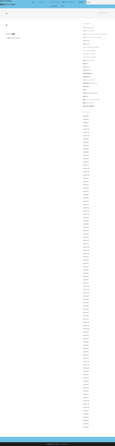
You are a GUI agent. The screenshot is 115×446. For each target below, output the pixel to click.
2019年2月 (86, 394)
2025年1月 (86, 165)
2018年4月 (86, 427)
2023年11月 (86, 211)
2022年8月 (86, 260)
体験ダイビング (87, 60)
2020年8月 (86, 335)
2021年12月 (86, 286)
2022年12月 (86, 247)
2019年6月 (86, 381)
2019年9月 (86, 371)
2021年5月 (86, 309)
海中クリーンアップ (88, 80)
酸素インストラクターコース (90, 99)
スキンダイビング (87, 54)
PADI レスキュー (87, 27)
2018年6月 (86, 420)
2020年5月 (86, 345)
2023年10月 (86, 214)
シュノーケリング (54, 2)
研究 (84, 90)
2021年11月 (86, 289)
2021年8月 (86, 299)
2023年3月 (86, 237)
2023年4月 (86, 234)
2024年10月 (86, 175)
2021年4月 (86, 312)
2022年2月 (86, 280)
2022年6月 (86, 266)
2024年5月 (86, 191)
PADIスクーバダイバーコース (90, 37)
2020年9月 (86, 332)
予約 (62, 6)
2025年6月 (86, 149)
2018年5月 (86, 424)
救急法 (84, 63)
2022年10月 (86, 253)
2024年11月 (86, 172)
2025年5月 (86, 152)
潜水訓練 (85, 86)
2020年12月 (86, 322)
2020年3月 (86, 352)
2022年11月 (86, 250)
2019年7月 (86, 378)
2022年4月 (86, 273)
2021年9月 (86, 296)
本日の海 (85, 70)
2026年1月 (86, 126)
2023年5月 (86, 230)
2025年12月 (86, 129)
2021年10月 (86, 293)
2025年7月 (86, 145)
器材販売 (80, 2)
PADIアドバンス (87, 31)
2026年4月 (86, 116)
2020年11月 (86, 325)
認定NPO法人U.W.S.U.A (89, 93)
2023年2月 (86, 240)
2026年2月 (86, 122)
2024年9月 (86, 178)
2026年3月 (86, 119)
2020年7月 (86, 338)
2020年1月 (86, 358)
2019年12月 (86, 361)
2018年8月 (86, 414)
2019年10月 (86, 368)
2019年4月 (86, 388)
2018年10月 (86, 407)
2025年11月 (86, 132)
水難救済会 (86, 77)
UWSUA (85, 40)
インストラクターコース (89, 47)
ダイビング (42, 2)
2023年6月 (86, 227)
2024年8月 (86, 181)
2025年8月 (86, 142)
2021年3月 (86, 315)
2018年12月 (86, 401)
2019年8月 (86, 374)
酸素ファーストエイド (68, 2)
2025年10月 (86, 136)
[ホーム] (99, 13)
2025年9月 (86, 139)
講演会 (84, 96)
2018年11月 (86, 404)
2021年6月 (86, 306)
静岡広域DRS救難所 (88, 106)
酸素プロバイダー (87, 103)
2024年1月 (86, 204)
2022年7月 (86, 263)
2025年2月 (86, 162)
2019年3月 (86, 391)
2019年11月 (86, 365)
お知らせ (85, 44)
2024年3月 (86, 198)
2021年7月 (86, 302)
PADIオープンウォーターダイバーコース (93, 34)
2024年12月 (86, 168)
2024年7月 (86, 185)
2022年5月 (86, 270)
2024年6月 (86, 188)
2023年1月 (86, 244)
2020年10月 (86, 329)
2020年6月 (86, 342)
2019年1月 (86, 397)
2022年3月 (86, 276)
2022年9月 (86, 257)
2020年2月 (86, 355)
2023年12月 (86, 208)
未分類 (84, 67)
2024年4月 (86, 194)
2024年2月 (86, 201)
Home (33, 2)
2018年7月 (86, 417)
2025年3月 (86, 158)
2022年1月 (86, 283)
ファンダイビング (87, 57)
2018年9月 (86, 410)
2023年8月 (86, 221)
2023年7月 (86, 224)
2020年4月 (86, 348)
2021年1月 (86, 319)
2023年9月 (86, 217)
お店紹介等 (54, 6)
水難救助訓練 (86, 73)
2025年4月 (86, 155)
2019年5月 (86, 384)
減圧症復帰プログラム (89, 83)
